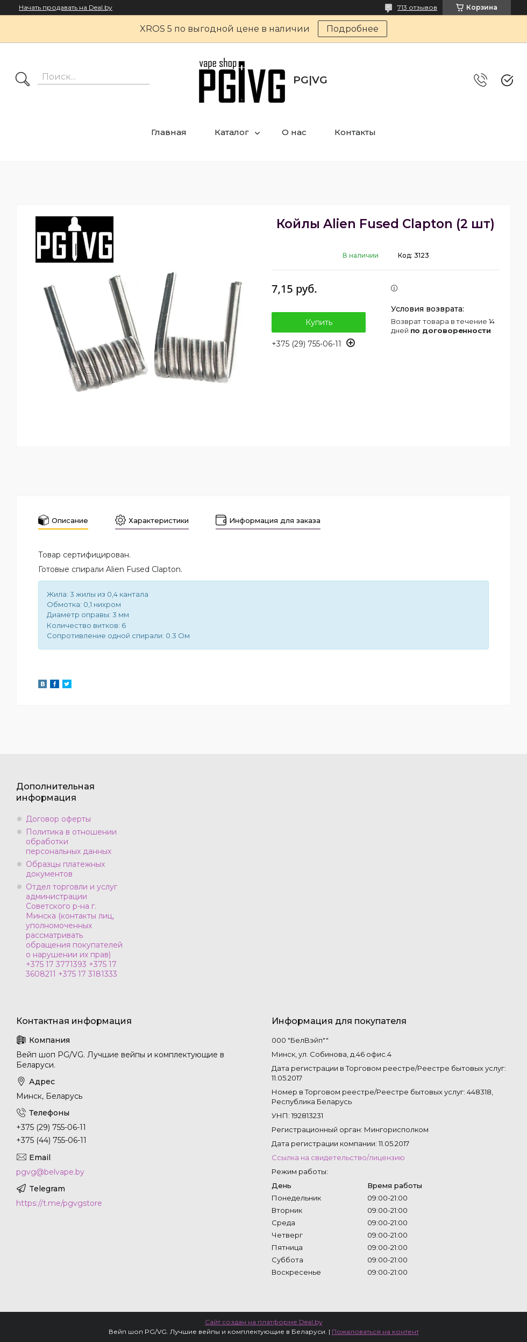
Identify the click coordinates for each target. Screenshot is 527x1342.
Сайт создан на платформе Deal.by (264, 1322)
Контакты (355, 132)
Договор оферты (58, 819)
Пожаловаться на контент (375, 1331)
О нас (294, 132)
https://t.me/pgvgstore (59, 1203)
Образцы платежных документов (65, 869)
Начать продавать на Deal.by (65, 7)
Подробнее (352, 29)
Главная (169, 132)
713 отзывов (417, 7)
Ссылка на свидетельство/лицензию (338, 1157)
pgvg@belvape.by (50, 1172)
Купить (318, 322)
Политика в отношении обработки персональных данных (71, 841)
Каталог (232, 132)
